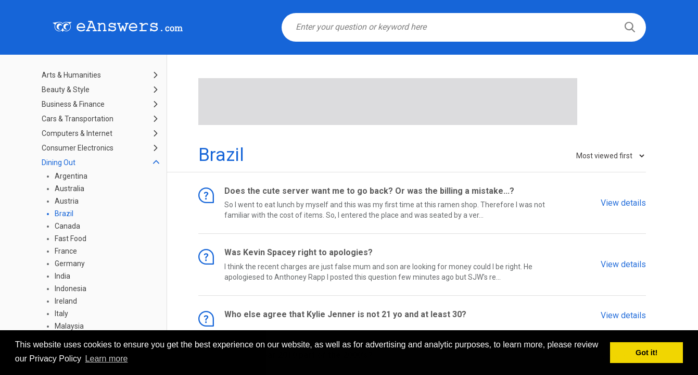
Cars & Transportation (77, 119)
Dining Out (58, 162)
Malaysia (69, 326)
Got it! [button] (646, 352)
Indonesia (70, 288)
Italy (61, 313)
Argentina (71, 176)
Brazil (64, 213)
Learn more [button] (106, 358)
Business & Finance (73, 104)
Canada (67, 226)
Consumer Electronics (77, 148)
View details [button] (623, 202)
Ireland (66, 301)
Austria (67, 201)
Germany (70, 263)
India (62, 276)
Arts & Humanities (71, 75)
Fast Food (70, 238)
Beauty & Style (66, 89)
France (66, 251)
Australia (69, 188)
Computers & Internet (77, 133)
